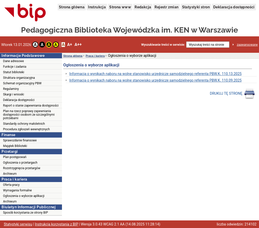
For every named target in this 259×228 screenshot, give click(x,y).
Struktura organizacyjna (19, 78)
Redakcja (143, 7)
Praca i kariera (95, 55)
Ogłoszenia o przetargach (20, 162)
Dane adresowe (13, 61)
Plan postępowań (14, 157)
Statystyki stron (196, 7)
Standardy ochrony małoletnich (24, 123)
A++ (78, 44)
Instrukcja (97, 7)
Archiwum (10, 173)
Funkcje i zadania (14, 66)
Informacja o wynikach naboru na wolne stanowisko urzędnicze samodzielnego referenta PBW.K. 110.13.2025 (155, 74)
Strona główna (71, 7)
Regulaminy (11, 89)
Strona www (120, 7)
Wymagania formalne (17, 190)
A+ (69, 44)
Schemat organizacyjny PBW (22, 83)
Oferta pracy (11, 185)
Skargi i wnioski (13, 94)
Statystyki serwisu (18, 224)
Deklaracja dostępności (234, 7)
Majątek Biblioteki (15, 146)
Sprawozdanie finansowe (20, 140)
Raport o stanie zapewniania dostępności (31, 105)
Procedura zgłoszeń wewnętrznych (26, 129)
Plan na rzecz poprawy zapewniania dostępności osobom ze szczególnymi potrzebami (29, 114)
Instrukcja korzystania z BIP (56, 224)
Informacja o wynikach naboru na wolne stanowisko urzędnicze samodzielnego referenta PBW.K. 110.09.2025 (155, 80)
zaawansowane (247, 44)
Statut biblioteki (13, 72)
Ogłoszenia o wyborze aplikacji (24, 196)
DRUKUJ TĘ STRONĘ (232, 93)
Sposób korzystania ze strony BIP (25, 212)
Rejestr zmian (166, 7)
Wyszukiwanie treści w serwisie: (163, 44)
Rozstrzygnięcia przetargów (21, 168)
